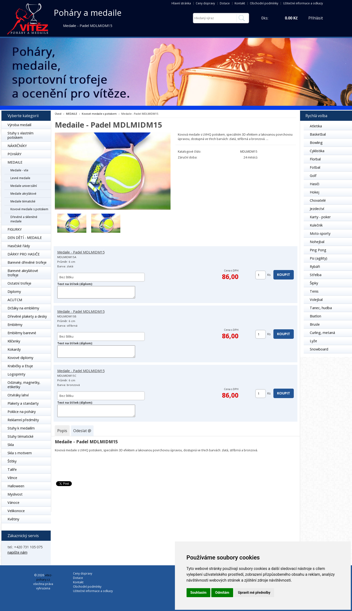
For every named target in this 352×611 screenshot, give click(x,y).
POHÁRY (14, 154)
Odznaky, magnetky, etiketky (24, 384)
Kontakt (240, 3)
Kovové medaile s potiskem (29, 209)
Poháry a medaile (88, 12)
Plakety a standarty (23, 403)
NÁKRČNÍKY (17, 145)
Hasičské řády (19, 246)
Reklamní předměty (23, 420)
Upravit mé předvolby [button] (254, 592)
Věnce (12, 477)
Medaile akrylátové (23, 194)
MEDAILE (15, 162)
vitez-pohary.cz (44, 577)
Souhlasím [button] (198, 592)
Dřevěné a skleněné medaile (23, 219)
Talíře (12, 469)
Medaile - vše (19, 170)
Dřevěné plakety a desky (27, 316)
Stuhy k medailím (21, 428)
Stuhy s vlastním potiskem (20, 135)
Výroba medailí (19, 124)
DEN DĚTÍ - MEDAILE (25, 237)
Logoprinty (16, 374)
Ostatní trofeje (19, 283)
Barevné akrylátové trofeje (23, 272)
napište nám (17, 552)
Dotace (225, 3)
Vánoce (13, 502)
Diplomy (14, 291)
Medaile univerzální (23, 186)
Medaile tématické (22, 201)
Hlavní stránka (181, 3)
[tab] (62, 430)
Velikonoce (16, 510)
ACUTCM (15, 299)
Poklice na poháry (22, 411)
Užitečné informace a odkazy (303, 3)
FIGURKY (15, 229)
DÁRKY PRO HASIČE (24, 254)
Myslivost (15, 494)
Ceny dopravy (205, 3)
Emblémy (15, 324)
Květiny (13, 519)
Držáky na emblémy (23, 308)
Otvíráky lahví (18, 395)
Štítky (12, 461)
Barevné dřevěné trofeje (27, 262)
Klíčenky (14, 341)
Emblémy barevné (22, 333)
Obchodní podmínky (264, 3)
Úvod (58, 113)
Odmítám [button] (222, 592)
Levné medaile (20, 178)
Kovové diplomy (20, 357)
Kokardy (14, 349)
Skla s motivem (20, 453)
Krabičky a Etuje (20, 366)
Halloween (16, 486)
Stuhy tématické (20, 436)
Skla (11, 444)
